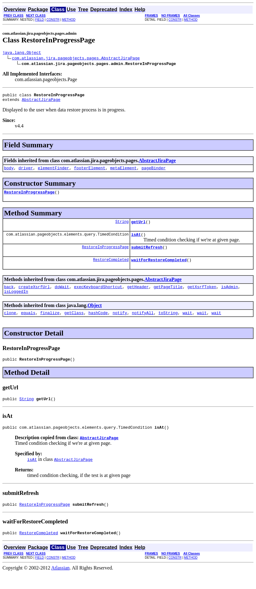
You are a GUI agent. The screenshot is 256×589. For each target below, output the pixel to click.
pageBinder (154, 171)
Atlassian (60, 583)
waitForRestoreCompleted (158, 268)
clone (10, 324)
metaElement (123, 171)
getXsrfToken (201, 296)
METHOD (68, 19)
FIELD (39, 19)
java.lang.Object (21, 53)
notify (120, 324)
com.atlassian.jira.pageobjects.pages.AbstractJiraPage (76, 59)
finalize (49, 324)
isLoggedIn (16, 301)
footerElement (89, 171)
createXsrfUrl (34, 296)
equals (28, 324)
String (122, 227)
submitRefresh (146, 254)
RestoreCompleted (111, 268)
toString (167, 324)
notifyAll (143, 324)
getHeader (138, 296)
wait (187, 324)
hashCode (98, 324)
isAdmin (229, 296)
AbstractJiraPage (41, 102)
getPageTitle (168, 296)
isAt (136, 241)
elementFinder (53, 171)
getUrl (138, 227)
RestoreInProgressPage (29, 196)
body (9, 171)
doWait (62, 296)
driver (26, 171)
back (9, 296)
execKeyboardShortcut (98, 296)
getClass (73, 324)
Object (94, 315)
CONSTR (52, 19)
